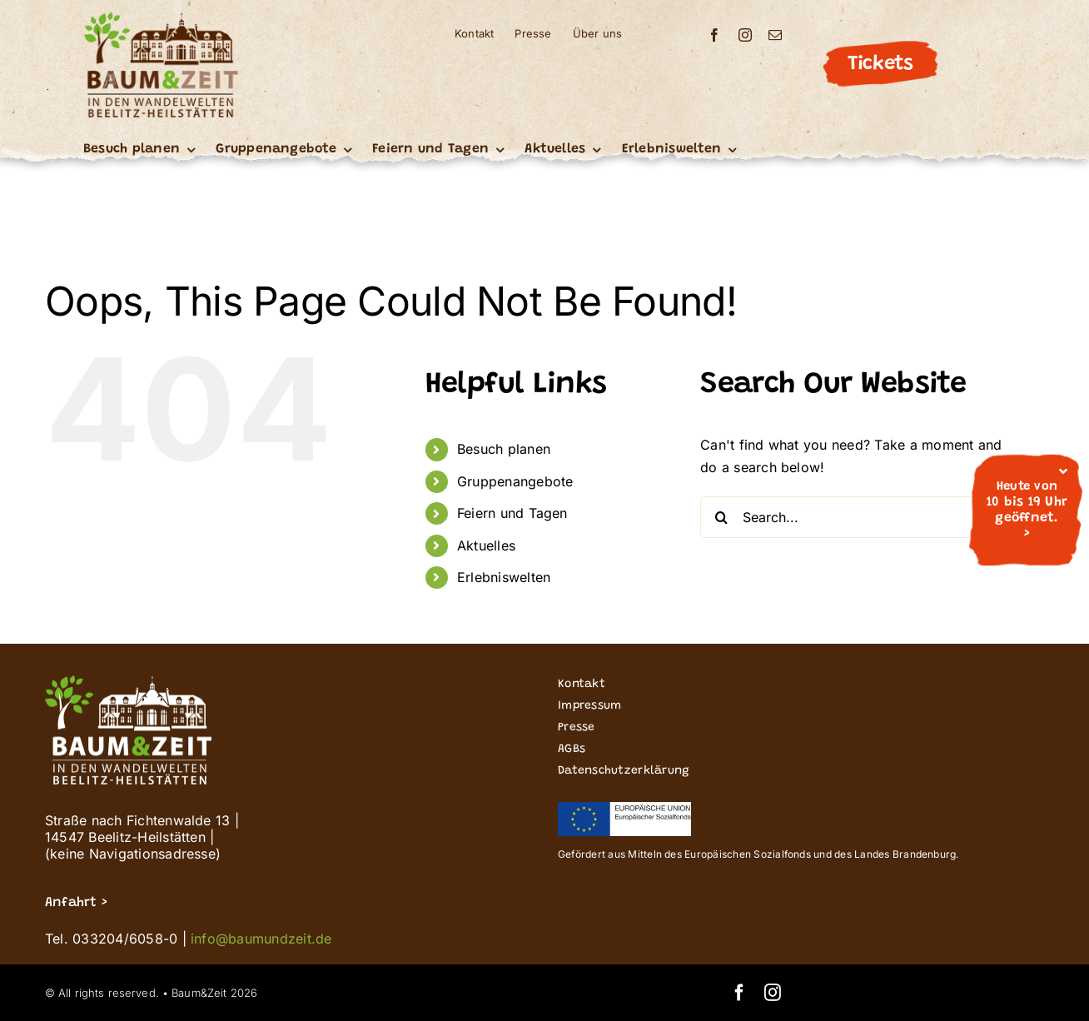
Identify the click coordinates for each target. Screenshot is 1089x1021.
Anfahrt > (76, 902)
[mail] (775, 35)
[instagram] (745, 35)
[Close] (1063, 471)
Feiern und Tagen (512, 513)
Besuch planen (503, 449)
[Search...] (858, 517)
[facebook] (714, 35)
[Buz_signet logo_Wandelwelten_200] (160, 18)
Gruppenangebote (515, 481)
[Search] (721, 517)
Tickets (880, 64)
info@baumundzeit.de (261, 938)
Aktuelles (486, 545)
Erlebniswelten (503, 577)
